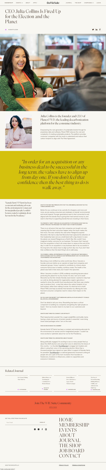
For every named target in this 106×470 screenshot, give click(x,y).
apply (35, 3)
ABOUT (67, 435)
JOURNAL (70, 440)
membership (74, 425)
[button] (19, 3)
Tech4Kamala (63, 346)
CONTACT (70, 456)
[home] (53, 3)
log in (99, 3)
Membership (9, 3)
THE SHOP (70, 446)
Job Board (71, 451)
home (66, 420)
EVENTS (68, 430)
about (28, 3)
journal (69, 3)
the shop (78, 3)
